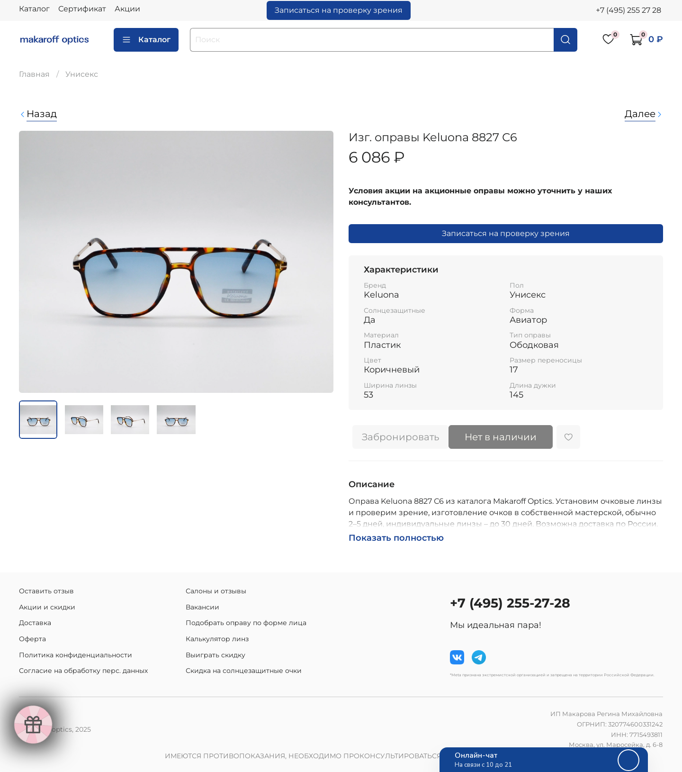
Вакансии (202, 607)
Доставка (35, 622)
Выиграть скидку (215, 655)
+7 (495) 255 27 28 (628, 10)
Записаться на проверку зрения (339, 10)
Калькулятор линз (217, 639)
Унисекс (81, 74)
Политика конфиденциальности (75, 655)
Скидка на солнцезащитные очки (244, 670)
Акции (127, 8)
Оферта (32, 639)
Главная (34, 74)
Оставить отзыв (46, 591)
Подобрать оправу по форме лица (246, 622)
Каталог (34, 8)
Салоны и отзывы (216, 591)
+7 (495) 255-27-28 (510, 603)
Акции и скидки (47, 607)
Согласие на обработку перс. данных (83, 670)
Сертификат (82, 8)
